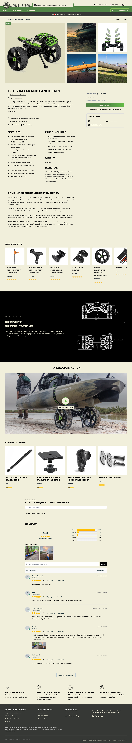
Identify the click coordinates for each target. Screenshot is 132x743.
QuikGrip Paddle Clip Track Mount (56, 270)
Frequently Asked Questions (14, 713)
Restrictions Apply (34, 118)
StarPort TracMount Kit (111, 477)
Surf (9, 19)
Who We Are (42, 713)
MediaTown (123, 740)
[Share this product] (117, 20)
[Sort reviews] (101, 570)
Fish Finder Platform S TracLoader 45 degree (48, 478)
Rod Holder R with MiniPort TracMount (36, 270)
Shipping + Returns (11, 716)
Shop (6, 11)
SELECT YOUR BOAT (120, 10)
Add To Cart (105, 105)
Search (103, 564)
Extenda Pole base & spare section (16, 478)
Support (32, 11)
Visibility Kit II (123, 267)
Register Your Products (12, 719)
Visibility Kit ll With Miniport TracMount (14, 270)
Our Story (18, 11)
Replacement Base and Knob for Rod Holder (79, 478)
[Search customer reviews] (62, 564)
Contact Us (8, 722)
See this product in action (18, 95)
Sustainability (42, 719)
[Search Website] (53, 5)
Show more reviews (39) (66, 675)
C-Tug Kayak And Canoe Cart (55, 580)
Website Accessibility (23, 739)
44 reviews (18, 98)
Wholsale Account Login (72, 716)
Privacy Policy (9, 739)
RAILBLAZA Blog (43, 716)
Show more (12, 111)
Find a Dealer (69, 713)
